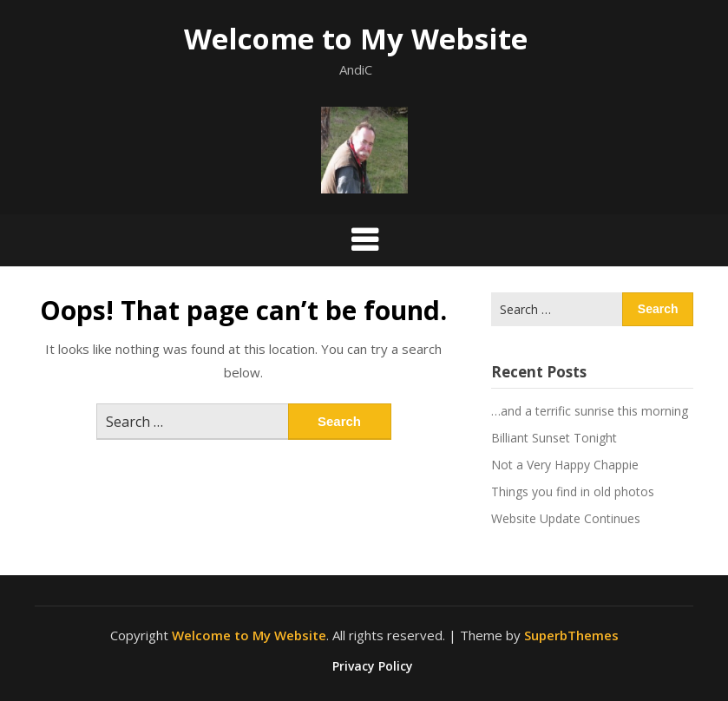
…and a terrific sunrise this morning (589, 411)
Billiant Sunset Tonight (554, 437)
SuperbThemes (571, 635)
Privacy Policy (372, 666)
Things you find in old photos (572, 491)
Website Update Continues (565, 518)
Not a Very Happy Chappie (565, 464)
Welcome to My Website (356, 38)
